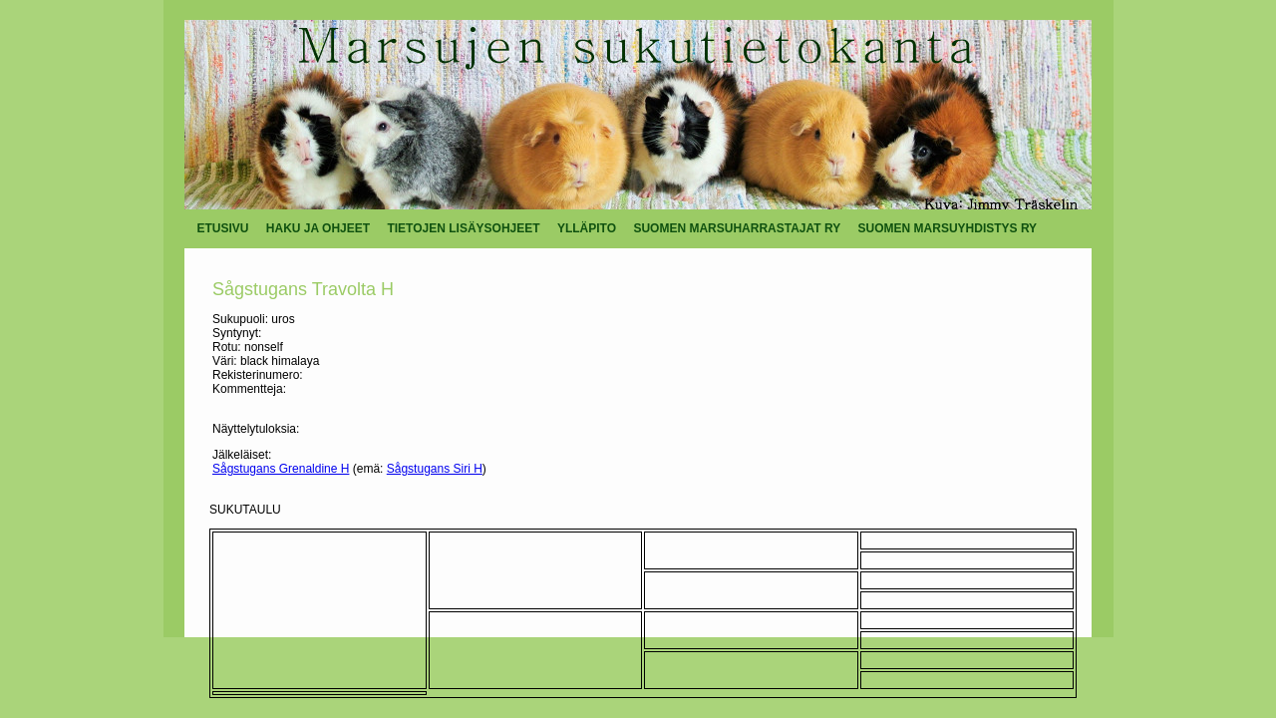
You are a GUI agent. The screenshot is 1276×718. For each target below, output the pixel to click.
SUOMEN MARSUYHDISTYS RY (948, 228)
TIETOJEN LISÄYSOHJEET (463, 228)
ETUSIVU (223, 228)
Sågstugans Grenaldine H (280, 469)
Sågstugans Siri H (434, 469)
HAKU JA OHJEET (318, 228)
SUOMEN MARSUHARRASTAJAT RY (736, 228)
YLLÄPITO (586, 228)
